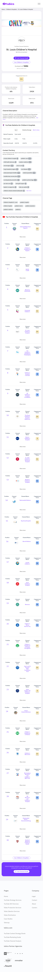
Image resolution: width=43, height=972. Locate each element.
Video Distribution (10, 915)
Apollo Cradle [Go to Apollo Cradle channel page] (27, 269)
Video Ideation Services (12, 911)
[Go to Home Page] (8, 4)
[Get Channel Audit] (22, 58)
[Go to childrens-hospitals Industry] (21, 62)
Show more (23, 237)
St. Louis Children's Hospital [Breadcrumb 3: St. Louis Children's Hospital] (25, 9)
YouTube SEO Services (11, 904)
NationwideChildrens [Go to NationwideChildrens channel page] (25, 500)
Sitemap (6, 922)
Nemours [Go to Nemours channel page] (27, 604)
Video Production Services (12, 908)
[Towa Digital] (20, 953)
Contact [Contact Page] (34, 900)
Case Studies (8, 919)
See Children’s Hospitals (21, 62)
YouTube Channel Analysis (12, 941)
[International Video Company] (9, 953)
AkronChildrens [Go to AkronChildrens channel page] (27, 541)
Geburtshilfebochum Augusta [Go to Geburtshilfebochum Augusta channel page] (25, 227)
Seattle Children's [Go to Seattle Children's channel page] (27, 563)
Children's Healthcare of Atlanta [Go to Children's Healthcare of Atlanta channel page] (27, 733)
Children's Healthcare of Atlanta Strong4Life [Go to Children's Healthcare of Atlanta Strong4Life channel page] (27, 646)
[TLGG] (9, 960)
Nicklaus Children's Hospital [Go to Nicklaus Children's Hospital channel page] (27, 481)
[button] (39, 3)
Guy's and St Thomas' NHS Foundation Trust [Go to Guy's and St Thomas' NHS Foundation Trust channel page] (27, 669)
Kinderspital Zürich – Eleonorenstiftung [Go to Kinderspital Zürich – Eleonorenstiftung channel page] (26, 819)
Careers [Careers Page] (34, 908)
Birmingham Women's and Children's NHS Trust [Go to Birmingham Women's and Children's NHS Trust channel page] (27, 775)
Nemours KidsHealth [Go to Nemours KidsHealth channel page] (27, 290)
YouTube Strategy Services (12, 900)
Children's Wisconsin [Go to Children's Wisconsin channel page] (27, 753)
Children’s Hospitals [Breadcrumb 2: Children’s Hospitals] (11, 9)
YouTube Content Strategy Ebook (14, 933)
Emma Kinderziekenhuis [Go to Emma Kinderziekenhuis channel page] (26, 711)
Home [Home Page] (6, 896)
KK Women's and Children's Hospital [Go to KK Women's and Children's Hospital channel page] (27, 799)
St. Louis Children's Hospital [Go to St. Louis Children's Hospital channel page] (27, 332)
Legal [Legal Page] (34, 896)
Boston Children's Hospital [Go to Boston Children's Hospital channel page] (27, 438)
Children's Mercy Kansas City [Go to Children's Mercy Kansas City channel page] (27, 625)
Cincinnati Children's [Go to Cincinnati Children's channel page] (27, 311)
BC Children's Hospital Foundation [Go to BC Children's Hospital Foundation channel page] (27, 395)
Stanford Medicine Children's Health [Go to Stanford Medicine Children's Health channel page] (27, 842)
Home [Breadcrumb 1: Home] (3, 9)
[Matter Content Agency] (20, 960)
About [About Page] (34, 904)
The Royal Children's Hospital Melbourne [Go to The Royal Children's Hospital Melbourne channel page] (27, 417)
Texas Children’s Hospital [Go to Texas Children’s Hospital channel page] (27, 584)
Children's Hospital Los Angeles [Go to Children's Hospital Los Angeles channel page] (27, 249)
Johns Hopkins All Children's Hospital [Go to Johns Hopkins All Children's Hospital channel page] (27, 691)
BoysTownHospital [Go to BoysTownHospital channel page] (26, 521)
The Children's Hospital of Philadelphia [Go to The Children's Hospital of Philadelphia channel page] (27, 352)
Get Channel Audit (21, 58)
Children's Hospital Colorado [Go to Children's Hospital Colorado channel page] (27, 374)
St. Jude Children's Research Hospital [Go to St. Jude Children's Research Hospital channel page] (27, 459)
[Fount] (9, 966)
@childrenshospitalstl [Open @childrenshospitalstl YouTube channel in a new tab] (21, 52)
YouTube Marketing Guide (12, 937)
